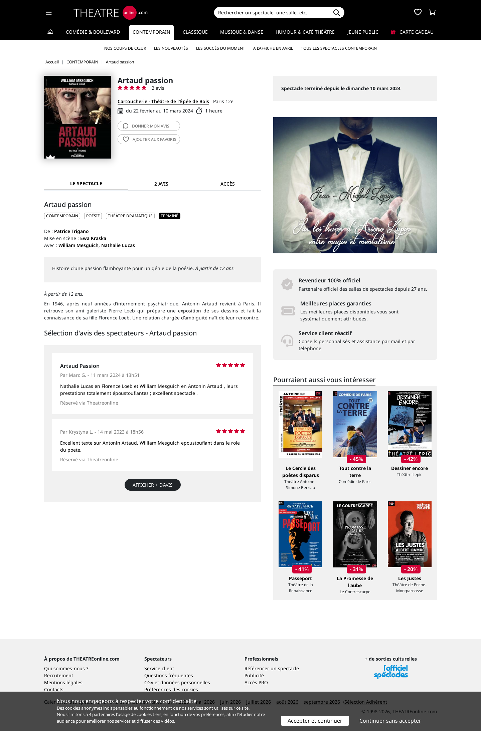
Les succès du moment (220, 48)
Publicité (254, 675)
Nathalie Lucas (118, 245)
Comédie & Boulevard (93, 32)
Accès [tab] (227, 184)
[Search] (271, 12)
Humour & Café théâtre (305, 32)
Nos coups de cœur (125, 48)
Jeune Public (362, 32)
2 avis (158, 88)
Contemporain (151, 32)
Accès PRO (256, 682)
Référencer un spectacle (272, 668)
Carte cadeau (412, 32)
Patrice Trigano (71, 231)
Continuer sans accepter (390, 720)
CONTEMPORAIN (62, 216)
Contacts (53, 689)
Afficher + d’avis (153, 485)
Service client (159, 668)
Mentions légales (63, 682)
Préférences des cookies (171, 689)
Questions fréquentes (168, 675)
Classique (195, 32)
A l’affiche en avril (273, 48)
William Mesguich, (79, 245)
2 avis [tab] (161, 184)
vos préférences (208, 714)
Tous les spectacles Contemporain (339, 48)
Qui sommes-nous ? (66, 668)
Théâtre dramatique (130, 216)
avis (146, 126)
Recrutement (58, 675)
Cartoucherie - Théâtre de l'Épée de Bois (163, 101)
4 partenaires (102, 714)
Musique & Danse (241, 32)
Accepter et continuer (315, 720)
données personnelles (185, 682)
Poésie (93, 216)
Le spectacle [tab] (86, 183)
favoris (149, 139)
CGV (148, 682)
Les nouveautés (171, 48)
